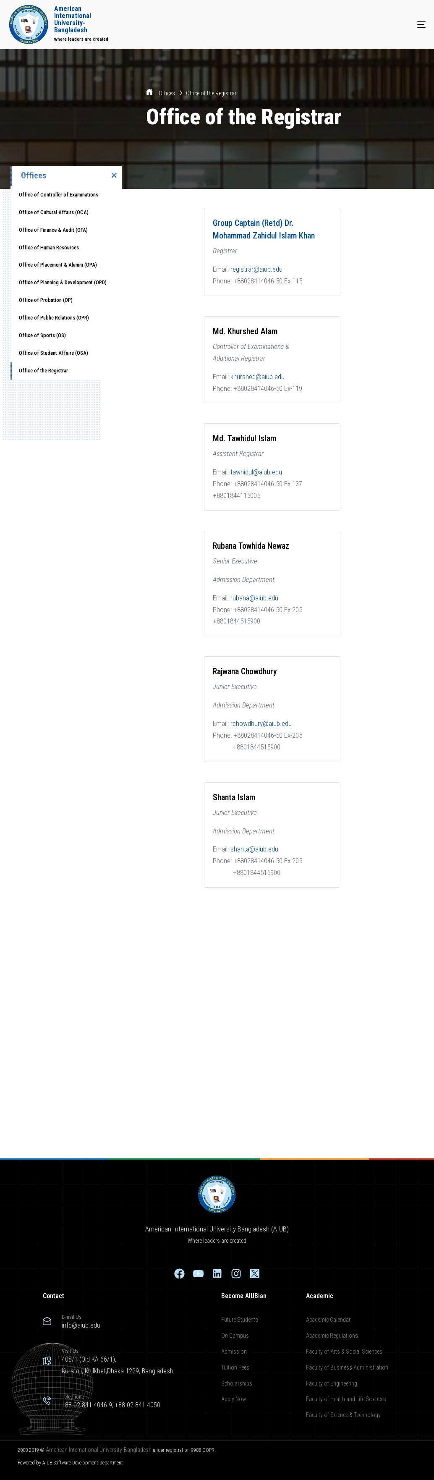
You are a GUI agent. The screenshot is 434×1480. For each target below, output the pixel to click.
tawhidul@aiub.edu (256, 472)
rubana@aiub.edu (254, 598)
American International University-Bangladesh (98, 1449)
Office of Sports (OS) (42, 335)
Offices (167, 93)
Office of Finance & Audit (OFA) (53, 230)
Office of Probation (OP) (46, 300)
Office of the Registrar (43, 370)
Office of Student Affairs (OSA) (53, 353)
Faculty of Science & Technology (343, 1415)
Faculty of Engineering (331, 1383)
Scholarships (236, 1383)
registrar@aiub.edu (256, 269)
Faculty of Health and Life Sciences (346, 1399)
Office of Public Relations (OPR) (54, 317)
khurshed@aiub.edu (257, 376)
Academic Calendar (328, 1319)
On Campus (235, 1335)
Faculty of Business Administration (347, 1367)
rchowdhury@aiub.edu (261, 723)
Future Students (239, 1319)
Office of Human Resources (49, 247)
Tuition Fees (235, 1367)
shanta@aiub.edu (254, 849)
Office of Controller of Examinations (58, 194)
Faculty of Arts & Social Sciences (344, 1351)
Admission (234, 1351)
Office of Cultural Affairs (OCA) (54, 212)
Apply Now (233, 1399)
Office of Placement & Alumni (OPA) (58, 265)
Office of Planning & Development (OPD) (63, 282)
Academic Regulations (332, 1335)
